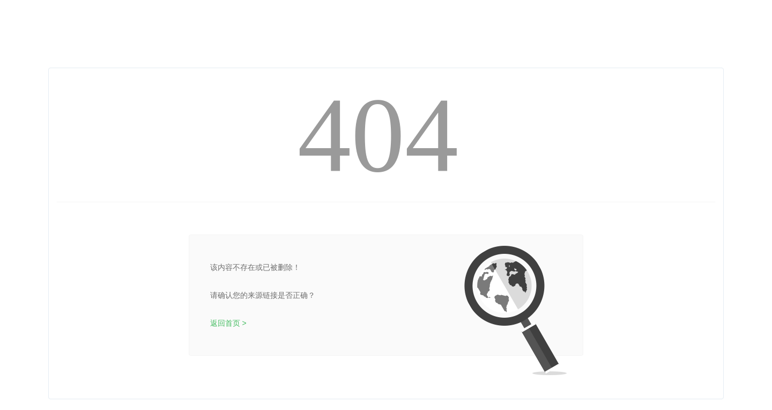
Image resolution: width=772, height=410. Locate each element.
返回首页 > (228, 323)
